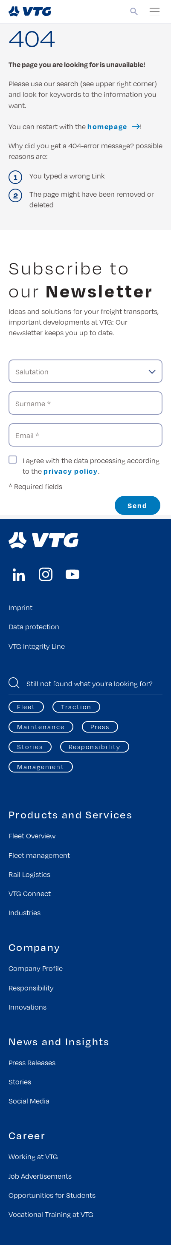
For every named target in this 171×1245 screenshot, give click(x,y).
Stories (30, 746)
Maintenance (41, 726)
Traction (76, 706)
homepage (107, 126)
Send (138, 505)
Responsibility (95, 746)
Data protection (34, 626)
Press (100, 726)
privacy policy (70, 471)
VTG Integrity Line (37, 646)
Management (40, 766)
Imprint (20, 607)
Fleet (26, 706)
